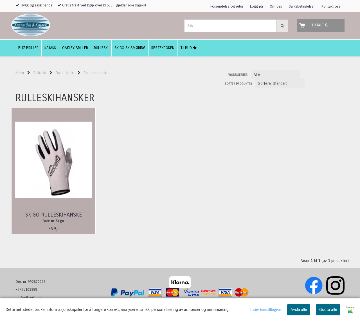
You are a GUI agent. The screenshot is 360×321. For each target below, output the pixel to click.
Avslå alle (299, 309)
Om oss (276, 6)
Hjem (19, 72)
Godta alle (328, 309)
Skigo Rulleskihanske (53, 215)
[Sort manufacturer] (275, 74)
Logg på (256, 6)
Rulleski (39, 72)
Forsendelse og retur (226, 6)
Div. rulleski (65, 72)
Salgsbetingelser (302, 6)
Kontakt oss (330, 6)
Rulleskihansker (97, 72)
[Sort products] (280, 83)
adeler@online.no (29, 297)
